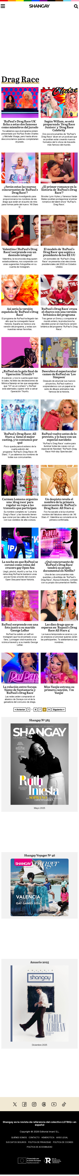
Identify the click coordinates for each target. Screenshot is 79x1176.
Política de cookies (63, 1142)
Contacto (34, 1137)
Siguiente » (58, 709)
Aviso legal (62, 1137)
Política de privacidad (39, 1142)
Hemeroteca (47, 1137)
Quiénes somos (19, 1137)
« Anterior (20, 709)
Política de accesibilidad (39, 1147)
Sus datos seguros (16, 1142)
